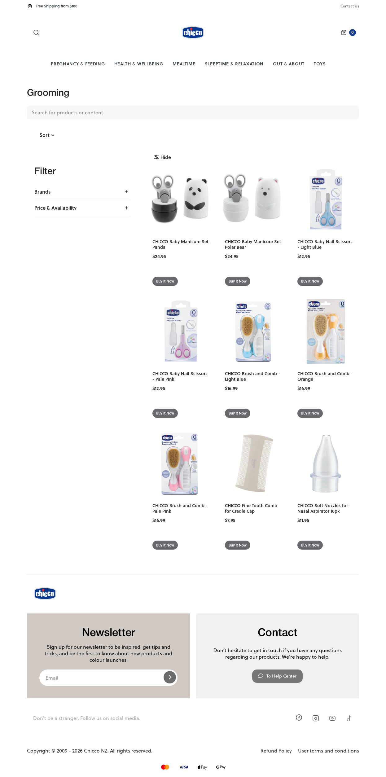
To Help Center (277, 676)
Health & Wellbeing (139, 63)
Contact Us (349, 6)
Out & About (289, 63)
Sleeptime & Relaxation (234, 63)
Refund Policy (276, 751)
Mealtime (184, 63)
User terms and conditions (328, 751)
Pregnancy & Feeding (78, 63)
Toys (320, 63)
